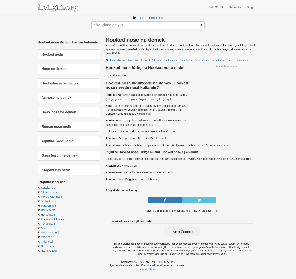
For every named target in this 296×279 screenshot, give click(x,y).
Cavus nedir (48, 223)
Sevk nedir (47, 228)
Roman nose (242, 60)
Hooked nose (155, 17)
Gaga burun (186, 60)
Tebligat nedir (49, 201)
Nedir (140, 17)
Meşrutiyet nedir (50, 232)
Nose (229, 60)
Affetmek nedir (49, 192)
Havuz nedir (48, 214)
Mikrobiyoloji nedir (51, 196)
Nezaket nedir (49, 250)
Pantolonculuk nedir (52, 219)
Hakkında (143, 269)
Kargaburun (218, 60)
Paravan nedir (49, 205)
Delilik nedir (48, 210)
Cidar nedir (47, 241)
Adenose (156, 60)
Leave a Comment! (182, 232)
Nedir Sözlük (216, 7)
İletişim (153, 269)
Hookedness (170, 60)
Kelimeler (235, 7)
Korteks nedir (48, 187)
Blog (250, 7)
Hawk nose (133, 60)
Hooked (145, 60)
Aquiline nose (202, 60)
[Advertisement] (226, 93)
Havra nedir (48, 246)
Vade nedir (47, 237)
